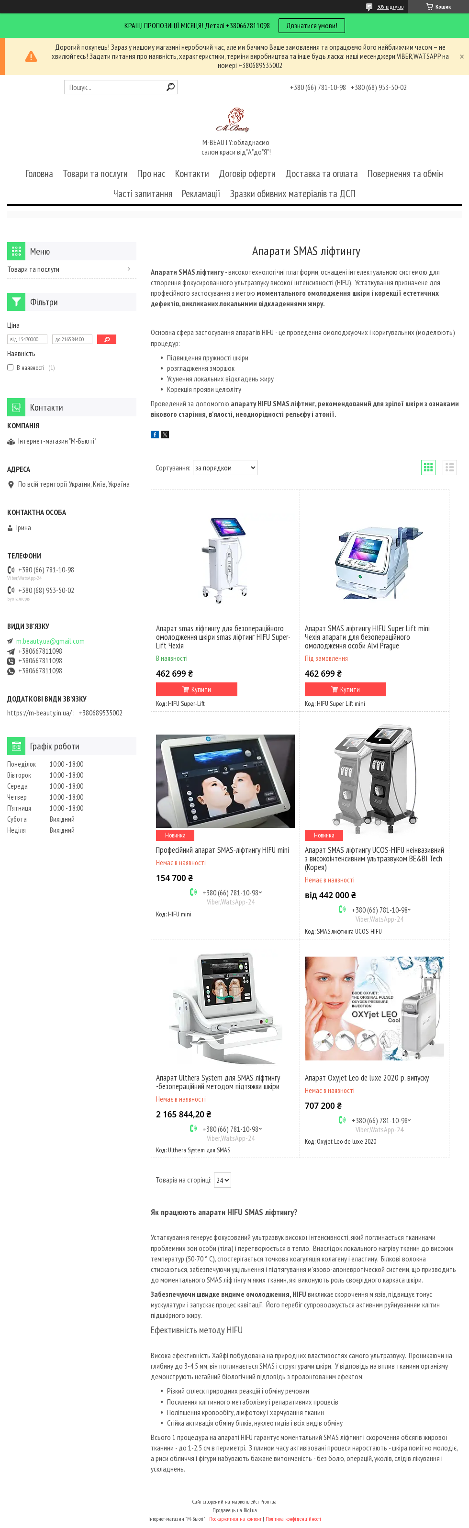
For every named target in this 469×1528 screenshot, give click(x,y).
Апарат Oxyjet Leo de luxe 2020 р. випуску (367, 1077)
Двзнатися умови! (311, 25)
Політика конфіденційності (293, 1518)
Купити (201, 689)
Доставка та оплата (321, 173)
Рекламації (201, 193)
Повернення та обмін (405, 173)
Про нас (151, 173)
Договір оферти (247, 173)
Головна (39, 173)
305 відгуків (390, 6)
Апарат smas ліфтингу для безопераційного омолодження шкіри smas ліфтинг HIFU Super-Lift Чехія (223, 637)
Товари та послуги (95, 173)
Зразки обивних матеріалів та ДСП (293, 193)
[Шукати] (171, 87)
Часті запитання (142, 193)
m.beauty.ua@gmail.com (50, 641)
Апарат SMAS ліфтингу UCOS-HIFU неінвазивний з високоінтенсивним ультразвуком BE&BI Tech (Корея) (374, 858)
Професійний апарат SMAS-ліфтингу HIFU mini (222, 850)
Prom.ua (268, 1501)
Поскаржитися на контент (235, 1518)
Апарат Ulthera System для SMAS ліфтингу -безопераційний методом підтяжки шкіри (218, 1082)
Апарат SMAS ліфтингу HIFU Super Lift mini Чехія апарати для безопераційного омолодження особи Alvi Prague (367, 637)
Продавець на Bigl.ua (234, 1510)
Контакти (192, 173)
